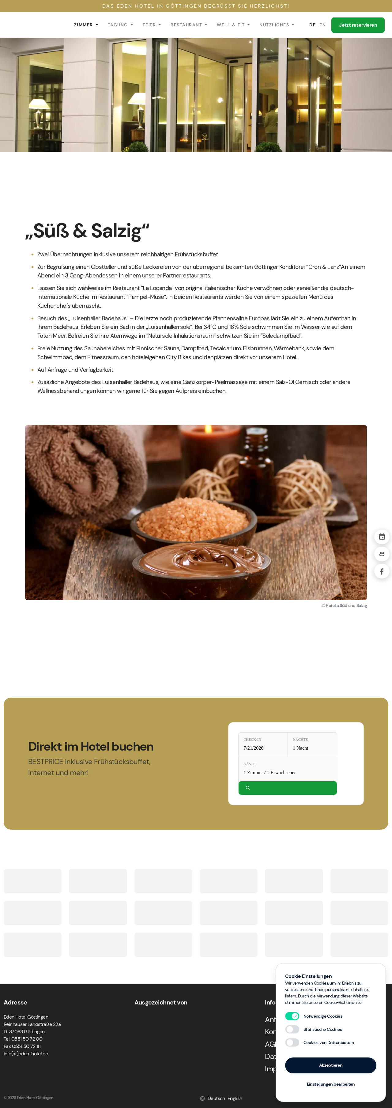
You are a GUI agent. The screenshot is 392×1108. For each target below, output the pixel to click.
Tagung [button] (118, 25)
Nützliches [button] (274, 25)
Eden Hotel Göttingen (33, 25)
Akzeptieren (330, 1065)
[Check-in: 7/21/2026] (263, 745)
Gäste (249, 764)
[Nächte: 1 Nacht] (312, 745)
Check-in (252, 739)
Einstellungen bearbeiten (331, 1084)
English (235, 1098)
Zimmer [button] (83, 25)
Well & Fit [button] (231, 25)
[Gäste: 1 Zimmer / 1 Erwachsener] (288, 769)
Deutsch (216, 1098)
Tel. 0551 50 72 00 (23, 1039)
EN (322, 25)
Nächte (300, 739)
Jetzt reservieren (358, 25)
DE (312, 25)
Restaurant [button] (186, 25)
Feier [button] (149, 25)
